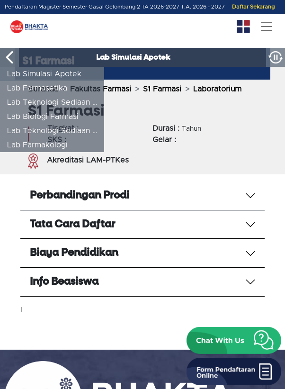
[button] (234, 340)
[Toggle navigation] (266, 27)
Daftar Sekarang (253, 6)
